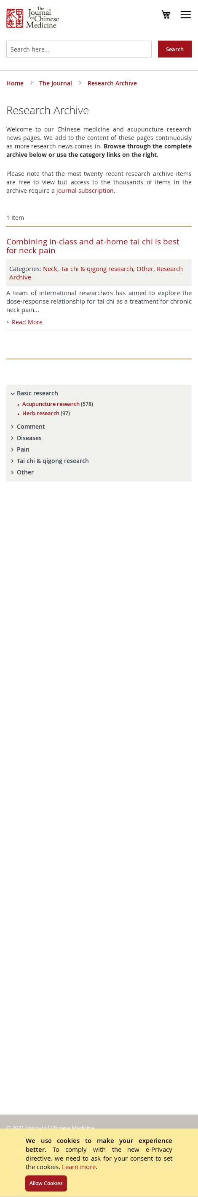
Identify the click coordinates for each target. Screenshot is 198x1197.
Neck (50, 268)
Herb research (46, 413)
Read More (27, 322)
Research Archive (112, 83)
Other (144, 268)
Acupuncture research (57, 404)
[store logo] (32, 18)
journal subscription (85, 190)
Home (15, 83)
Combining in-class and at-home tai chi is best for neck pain (92, 246)
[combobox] (79, 49)
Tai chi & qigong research (97, 268)
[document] (99, 1163)
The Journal (56, 83)
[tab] (99, 393)
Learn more (79, 1166)
